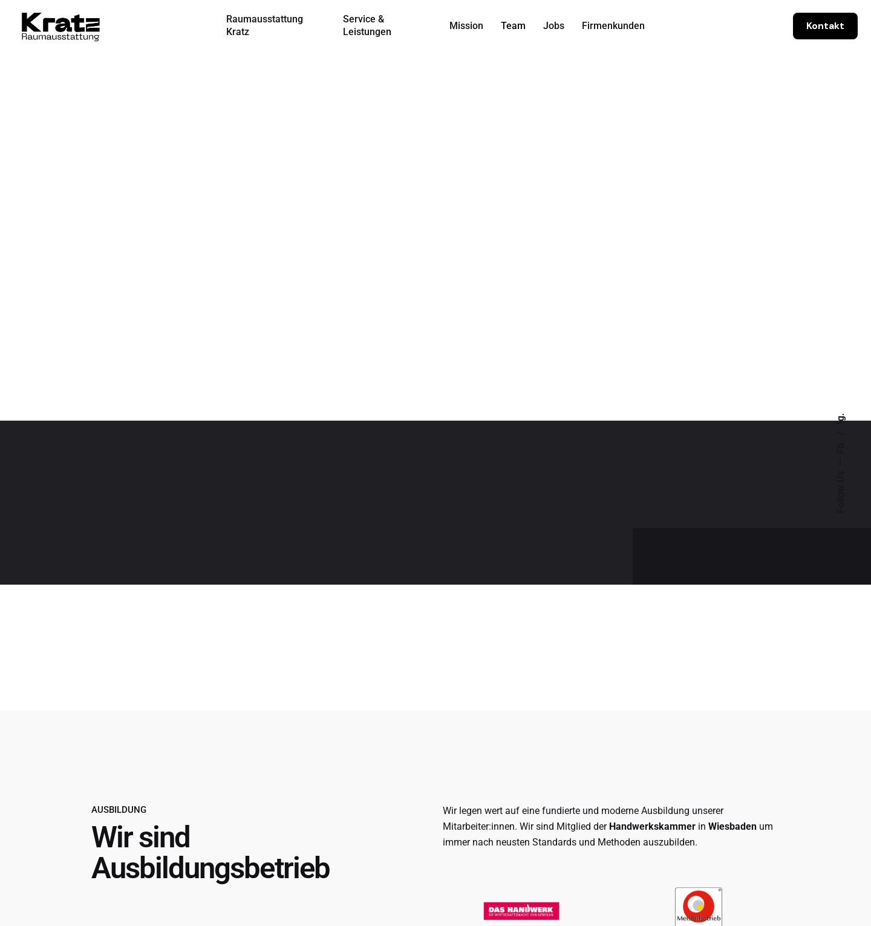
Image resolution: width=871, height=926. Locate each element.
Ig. (840, 418)
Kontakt (825, 26)
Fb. (840, 446)
